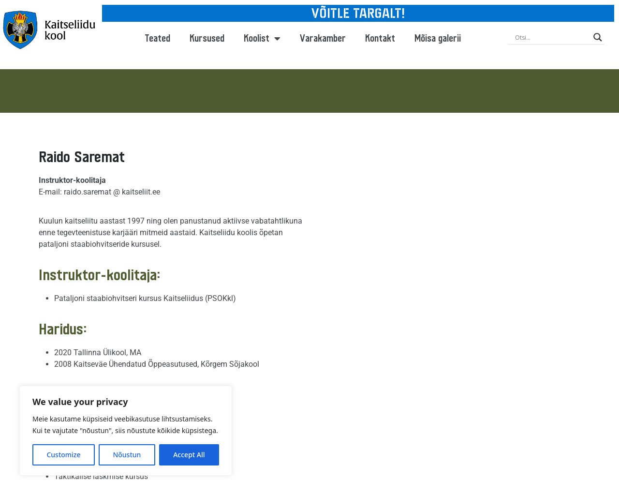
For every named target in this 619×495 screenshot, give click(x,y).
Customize (63, 454)
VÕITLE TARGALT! (358, 13)
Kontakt (380, 38)
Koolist (262, 38)
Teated (157, 38)
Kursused (207, 38)
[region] (125, 431)
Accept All (189, 454)
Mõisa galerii (437, 38)
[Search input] (552, 37)
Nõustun (127, 454)
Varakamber (323, 38)
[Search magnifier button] (597, 37)
